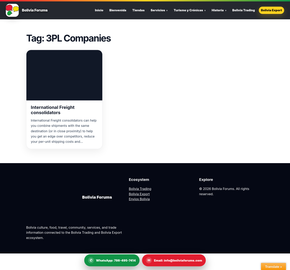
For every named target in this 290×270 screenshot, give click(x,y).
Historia (218, 10)
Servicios (158, 10)
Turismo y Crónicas (188, 10)
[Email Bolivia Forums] (174, 260)
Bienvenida (117, 10)
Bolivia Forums (35, 10)
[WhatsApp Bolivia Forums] (112, 260)
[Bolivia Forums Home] (12, 10)
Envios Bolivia (139, 199)
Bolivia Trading (243, 10)
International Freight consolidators (53, 110)
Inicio (99, 10)
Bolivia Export (271, 10)
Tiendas (138, 10)
